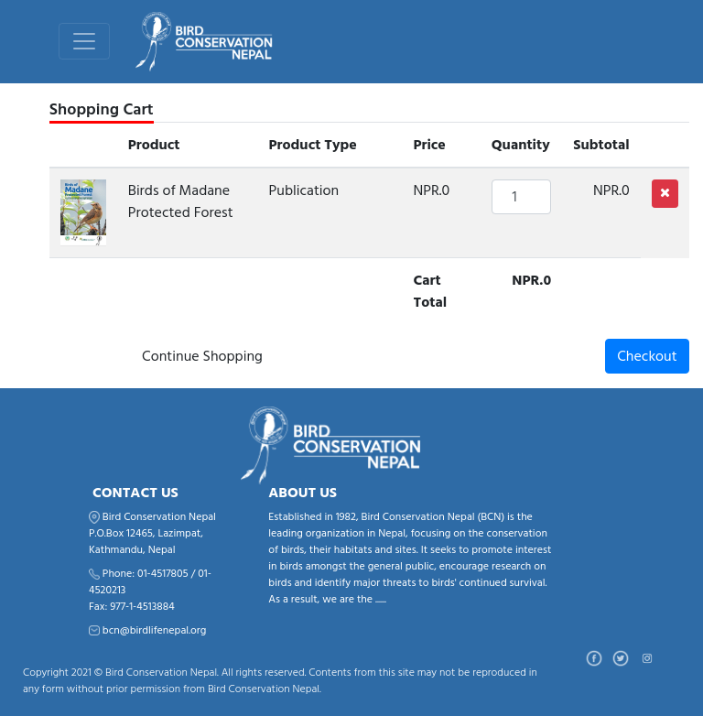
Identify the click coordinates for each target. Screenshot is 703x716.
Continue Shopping (202, 356)
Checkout (646, 356)
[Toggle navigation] (84, 41)
